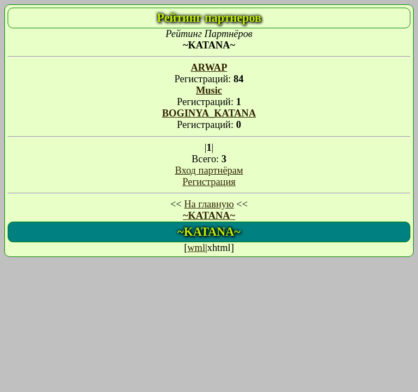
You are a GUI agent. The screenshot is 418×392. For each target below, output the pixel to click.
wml (196, 247)
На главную (208, 204)
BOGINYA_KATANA (209, 113)
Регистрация (208, 181)
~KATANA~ (209, 215)
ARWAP (209, 67)
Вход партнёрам (209, 170)
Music (209, 90)
